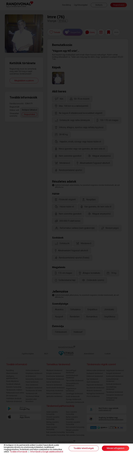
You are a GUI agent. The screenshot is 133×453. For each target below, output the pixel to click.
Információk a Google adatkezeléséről (46, 452)
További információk (18, 452)
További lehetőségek (84, 448)
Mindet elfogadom (115, 448)
